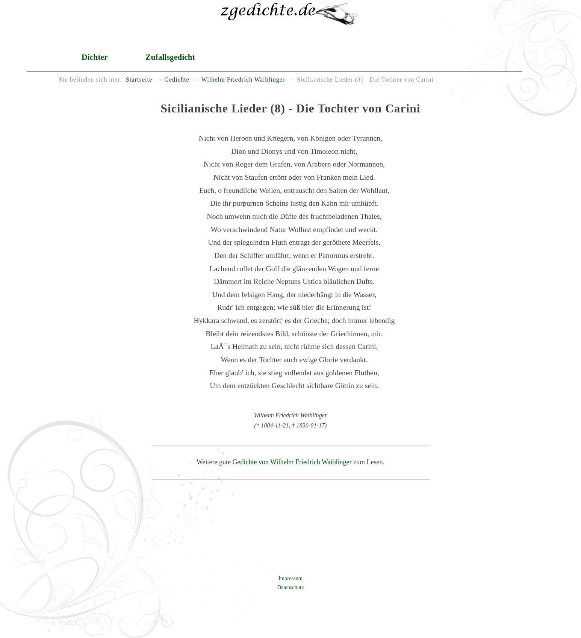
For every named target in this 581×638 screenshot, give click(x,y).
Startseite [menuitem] (139, 79)
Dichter (95, 57)
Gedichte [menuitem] (176, 79)
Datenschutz (290, 587)
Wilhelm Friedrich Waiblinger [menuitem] (243, 79)
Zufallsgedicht (170, 57)
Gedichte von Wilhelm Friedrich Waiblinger (291, 462)
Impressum (290, 578)
